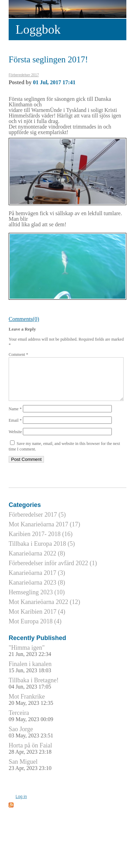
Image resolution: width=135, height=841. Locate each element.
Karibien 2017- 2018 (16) (40, 542)
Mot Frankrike (31, 707)
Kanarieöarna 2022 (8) (37, 561)
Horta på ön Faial (30, 756)
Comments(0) (24, 319)
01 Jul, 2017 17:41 (54, 82)
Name (15, 417)
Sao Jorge (31, 740)
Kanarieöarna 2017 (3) (37, 581)
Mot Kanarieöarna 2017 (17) (44, 532)
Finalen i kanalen (30, 675)
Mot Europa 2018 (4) (35, 629)
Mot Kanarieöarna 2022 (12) (44, 610)
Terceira (31, 724)
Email (15, 428)
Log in (21, 805)
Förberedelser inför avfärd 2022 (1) (53, 571)
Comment (18, 354)
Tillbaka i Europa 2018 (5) (42, 552)
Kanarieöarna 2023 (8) (37, 590)
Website (15, 440)
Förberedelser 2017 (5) (37, 522)
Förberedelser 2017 (24, 75)
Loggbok (38, 29)
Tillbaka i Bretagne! (33, 691)
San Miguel (30, 772)
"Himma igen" (30, 658)
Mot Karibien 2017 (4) (37, 619)
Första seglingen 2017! (48, 59)
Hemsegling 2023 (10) (37, 600)
